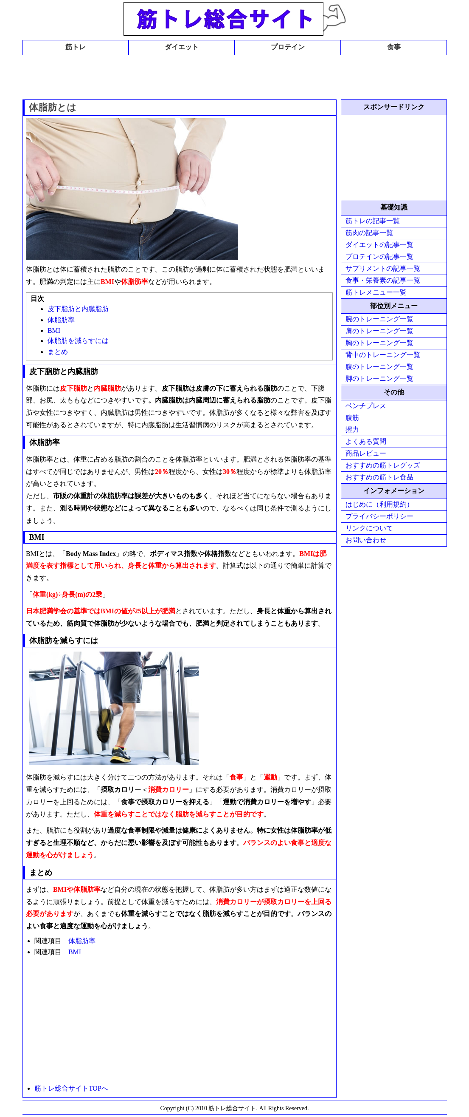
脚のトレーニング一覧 (379, 378)
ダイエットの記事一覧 (379, 244)
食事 (394, 47)
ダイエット (182, 47)
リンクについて (369, 528)
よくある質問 (365, 441)
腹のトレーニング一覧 (379, 366)
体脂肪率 (61, 319)
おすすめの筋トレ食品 (379, 477)
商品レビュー (365, 453)
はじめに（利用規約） (379, 504)
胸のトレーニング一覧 (379, 342)
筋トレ (75, 47)
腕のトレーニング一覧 (379, 319)
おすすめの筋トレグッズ (382, 465)
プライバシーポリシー (379, 516)
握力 (352, 429)
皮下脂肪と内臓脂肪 (78, 308)
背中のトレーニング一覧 (382, 354)
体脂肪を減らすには (78, 340)
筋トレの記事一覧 (372, 220)
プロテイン (288, 47)
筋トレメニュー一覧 (376, 292)
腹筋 (352, 417)
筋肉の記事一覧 (369, 232)
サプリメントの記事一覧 (382, 268)
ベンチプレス (365, 405)
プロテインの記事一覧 (379, 256)
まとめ (58, 351)
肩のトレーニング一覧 (379, 331)
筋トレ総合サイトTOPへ (71, 1088)
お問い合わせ (365, 540)
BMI (54, 330)
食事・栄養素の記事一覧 (382, 280)
